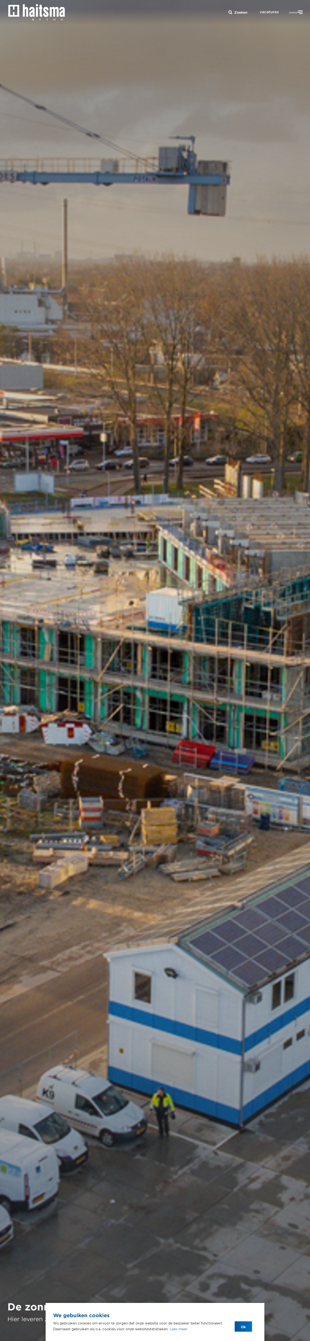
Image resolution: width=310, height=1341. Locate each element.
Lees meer (178, 1329)
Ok (243, 1327)
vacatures (269, 12)
